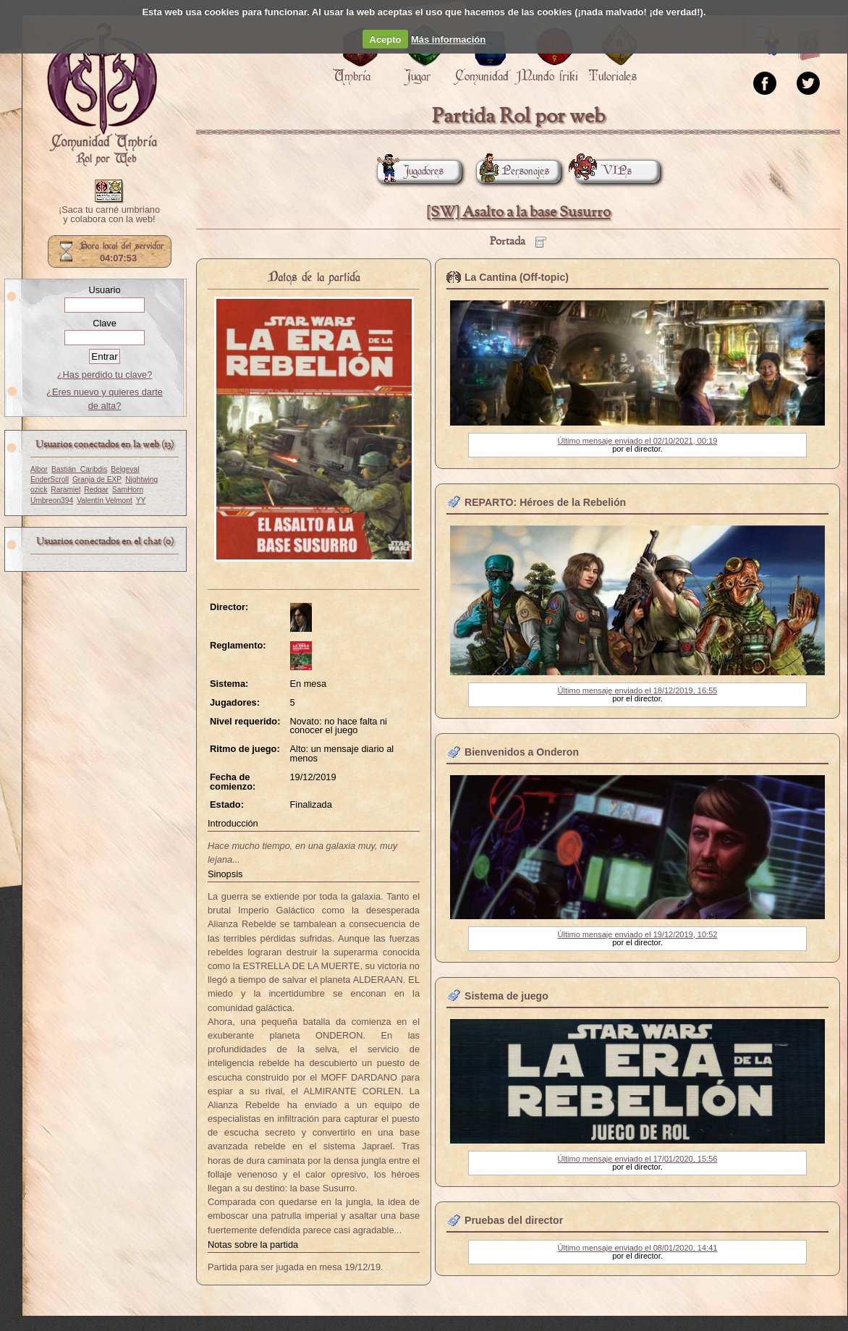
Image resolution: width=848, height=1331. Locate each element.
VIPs (603, 171)
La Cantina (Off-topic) (517, 277)
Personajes (512, 171)
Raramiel (65, 490)
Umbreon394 (51, 500)
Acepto (386, 39)
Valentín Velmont (104, 500)
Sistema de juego (506, 996)
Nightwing (141, 479)
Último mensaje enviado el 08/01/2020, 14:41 (638, 1247)
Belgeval (125, 469)
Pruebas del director (514, 1220)
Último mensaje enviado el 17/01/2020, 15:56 (638, 1158)
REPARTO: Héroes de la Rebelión (545, 502)
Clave (104, 323)
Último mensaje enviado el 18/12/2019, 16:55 (638, 690)
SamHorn (127, 490)
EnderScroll (49, 479)
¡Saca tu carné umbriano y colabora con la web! (109, 215)
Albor (39, 469)
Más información (448, 39)
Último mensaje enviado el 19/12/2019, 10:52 (638, 934)
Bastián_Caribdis (79, 469)
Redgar (96, 490)
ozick (38, 490)
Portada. (102, 94)
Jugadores (410, 171)
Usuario (104, 289)
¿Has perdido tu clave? (105, 374)
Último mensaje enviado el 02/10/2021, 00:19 (638, 440)
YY (141, 500)
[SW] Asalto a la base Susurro (518, 212)
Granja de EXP (97, 479)
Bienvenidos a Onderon (522, 752)
